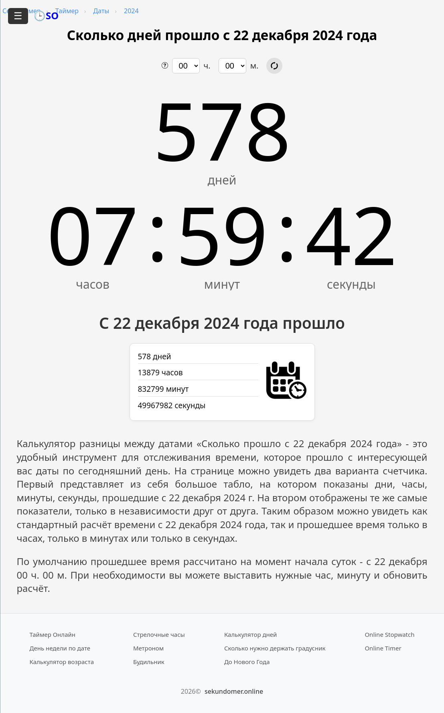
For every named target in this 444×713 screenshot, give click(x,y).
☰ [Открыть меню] (18, 15)
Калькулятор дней (250, 634)
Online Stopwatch (389, 634)
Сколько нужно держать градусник (275, 648)
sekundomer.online (234, 691)
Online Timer (383, 648)
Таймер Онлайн (53, 634)
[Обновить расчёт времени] (274, 66)
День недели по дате (60, 648)
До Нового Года (247, 662)
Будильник (148, 662)
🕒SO (46, 15)
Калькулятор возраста (62, 662)
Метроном (148, 648)
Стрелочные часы (159, 634)
